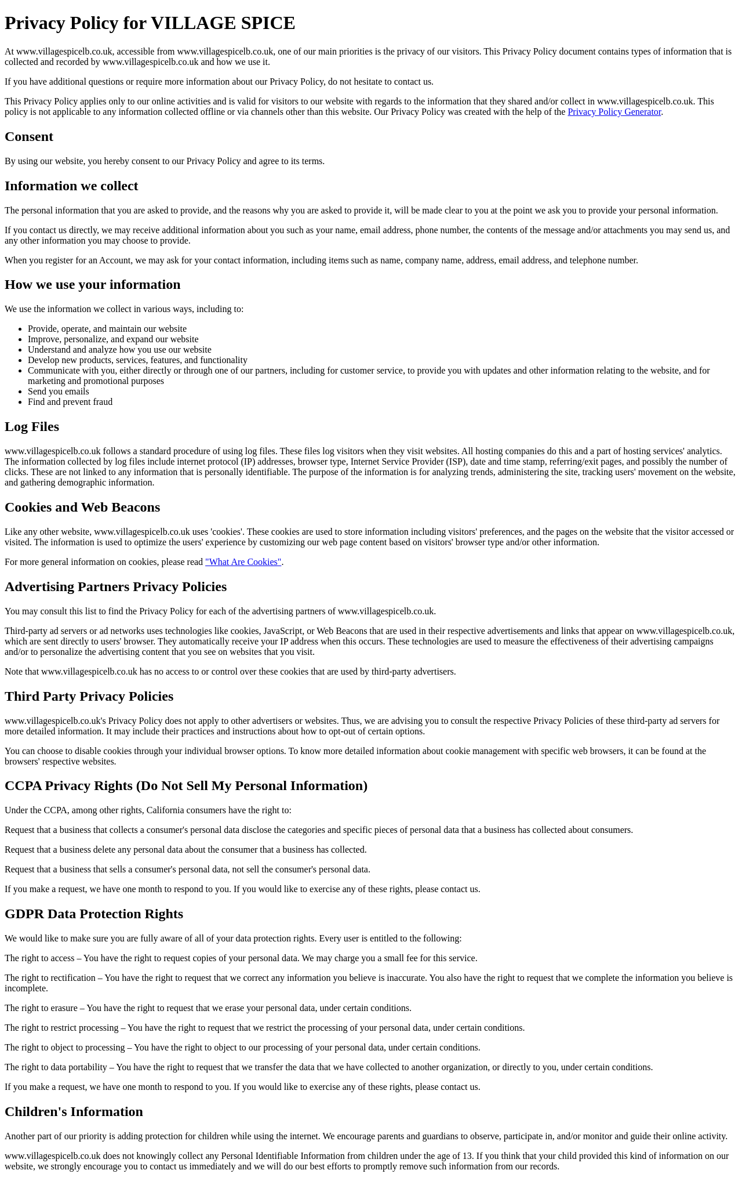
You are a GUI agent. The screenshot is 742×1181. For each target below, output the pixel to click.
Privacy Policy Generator (614, 112)
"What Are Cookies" (243, 562)
